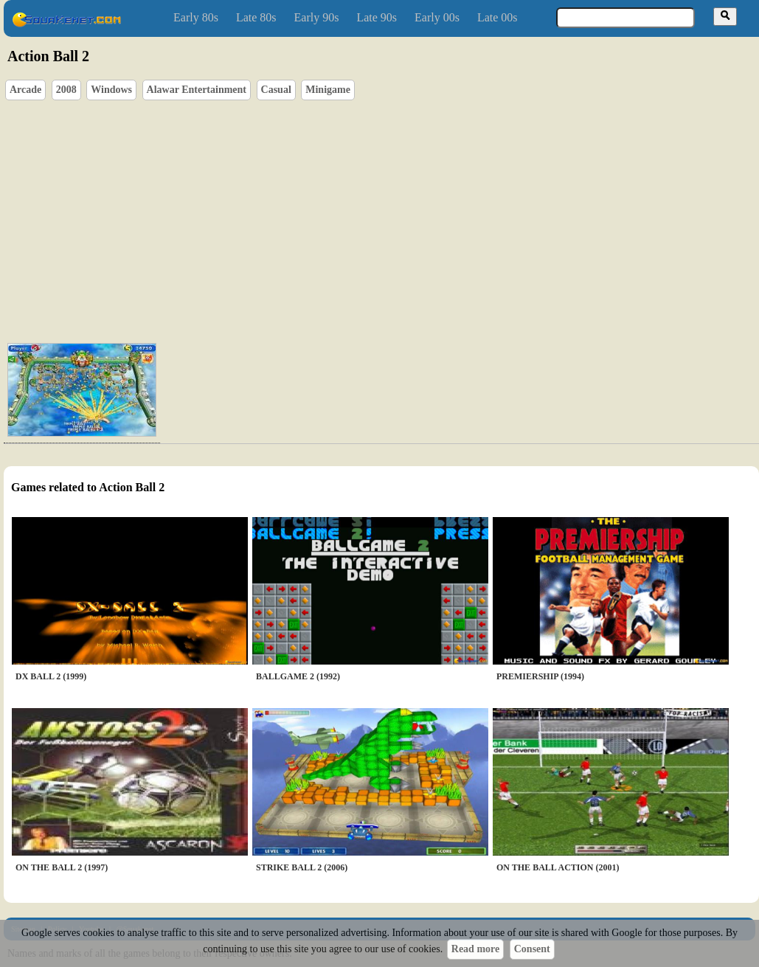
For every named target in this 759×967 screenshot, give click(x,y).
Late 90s (376, 17)
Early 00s (437, 17)
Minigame (327, 89)
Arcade (25, 89)
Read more (475, 948)
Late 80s (256, 17)
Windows (111, 89)
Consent (532, 948)
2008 (66, 89)
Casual (276, 89)
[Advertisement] (411, 218)
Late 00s (497, 17)
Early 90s (316, 17)
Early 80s (195, 17)
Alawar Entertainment (196, 89)
